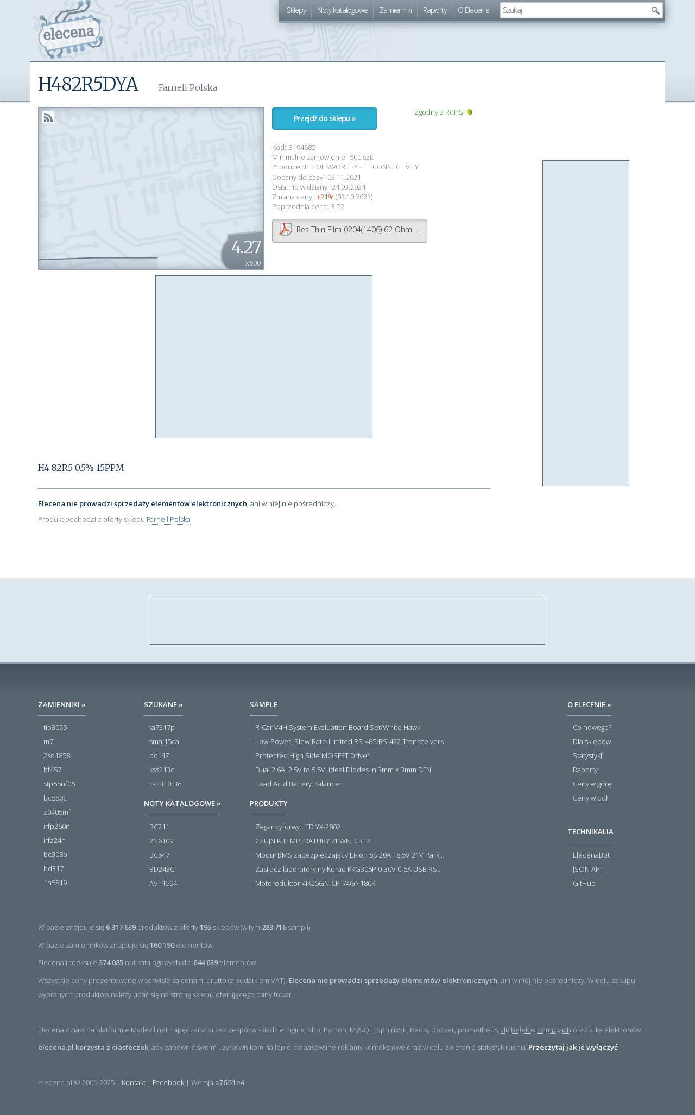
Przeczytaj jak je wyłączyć (572, 1047)
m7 (48, 742)
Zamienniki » (62, 704)
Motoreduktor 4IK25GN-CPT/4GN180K (315, 883)
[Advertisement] (264, 357)
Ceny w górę (592, 784)
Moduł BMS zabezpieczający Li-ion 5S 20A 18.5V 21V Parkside (350, 855)
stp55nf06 (59, 784)
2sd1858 (56, 756)
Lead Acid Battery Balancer (298, 784)
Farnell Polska (169, 519)
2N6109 (161, 841)
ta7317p (162, 727)
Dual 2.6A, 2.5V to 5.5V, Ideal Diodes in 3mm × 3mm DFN (343, 770)
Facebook (168, 1082)
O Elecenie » (589, 704)
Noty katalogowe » (182, 803)
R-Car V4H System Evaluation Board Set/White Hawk (337, 727)
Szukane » (163, 704)
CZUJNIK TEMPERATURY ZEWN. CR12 (312, 841)
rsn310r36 (165, 784)
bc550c (55, 798)
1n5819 (55, 883)
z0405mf (57, 812)
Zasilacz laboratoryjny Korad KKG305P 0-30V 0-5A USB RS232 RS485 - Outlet (350, 869)
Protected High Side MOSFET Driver (312, 756)
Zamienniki (395, 10)
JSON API (587, 869)
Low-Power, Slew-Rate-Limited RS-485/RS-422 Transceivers (349, 742)
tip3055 (55, 727)
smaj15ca (164, 742)
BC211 (159, 827)
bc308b (55, 855)
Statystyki (587, 756)
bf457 (52, 770)
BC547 (159, 855)
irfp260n (56, 826)
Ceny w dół (590, 798)
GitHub (584, 883)
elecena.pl (71, 30)
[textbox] (573, 10)
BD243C (161, 869)
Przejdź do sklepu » (325, 118)
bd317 (53, 869)
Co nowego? (592, 727)
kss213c (161, 770)
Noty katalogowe (342, 10)
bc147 (159, 756)
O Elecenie (473, 10)
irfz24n (54, 840)
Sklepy (296, 10)
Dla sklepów (592, 742)
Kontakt (134, 1082)
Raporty (434, 10)
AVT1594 (163, 883)
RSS (48, 117)
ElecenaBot (591, 855)
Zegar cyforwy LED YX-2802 (297, 827)
